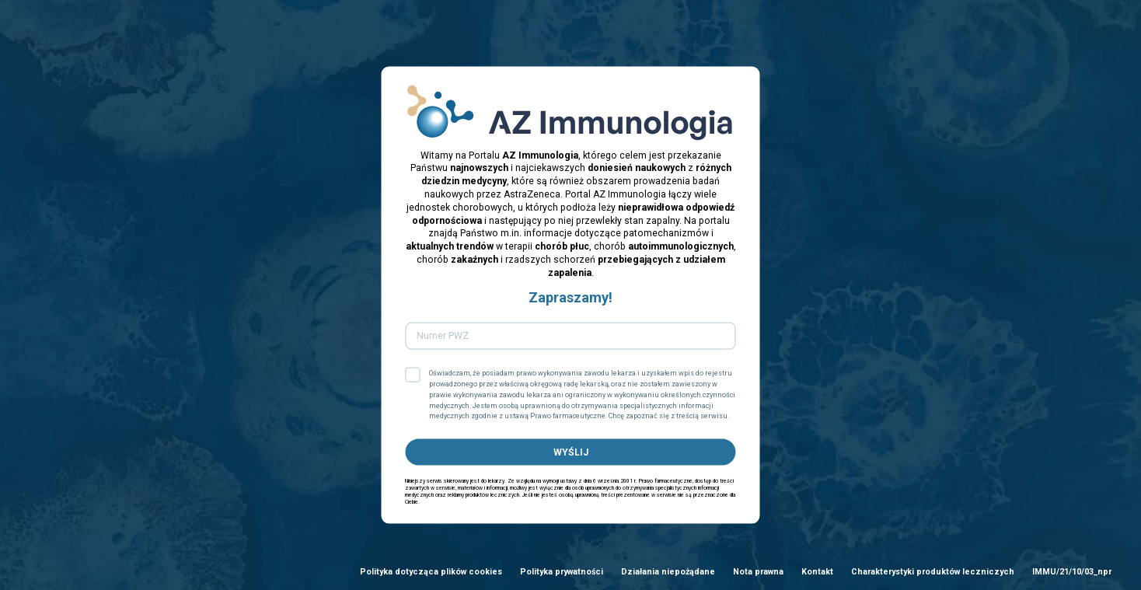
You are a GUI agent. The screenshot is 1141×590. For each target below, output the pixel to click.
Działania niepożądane (668, 572)
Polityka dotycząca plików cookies (431, 572)
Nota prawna (758, 572)
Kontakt (817, 572)
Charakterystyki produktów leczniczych (932, 572)
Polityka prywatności (561, 572)
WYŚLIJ (570, 451)
